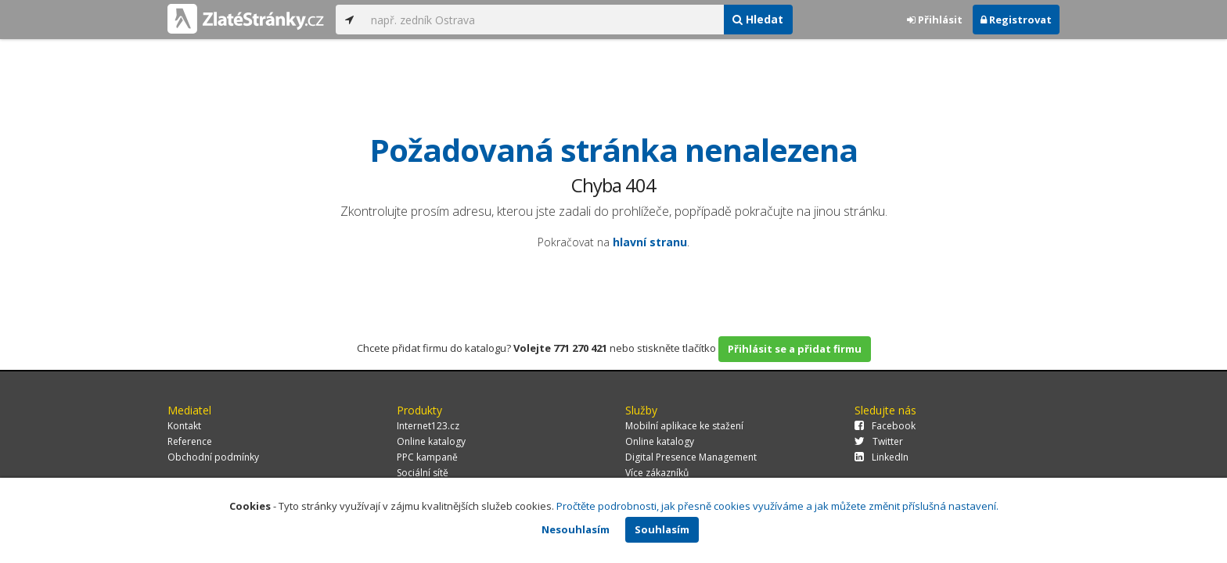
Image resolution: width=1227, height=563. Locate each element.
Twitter (879, 441)
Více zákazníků (657, 472)
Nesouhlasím (576, 529)
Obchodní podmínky (213, 457)
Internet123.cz (428, 425)
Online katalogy (431, 441)
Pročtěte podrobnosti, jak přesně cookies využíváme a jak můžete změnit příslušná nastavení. (777, 506)
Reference (189, 441)
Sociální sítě (422, 472)
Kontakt (184, 425)
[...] (543, 19)
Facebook (885, 425)
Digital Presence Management (691, 457)
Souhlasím (662, 529)
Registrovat (1016, 20)
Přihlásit (935, 20)
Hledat (757, 19)
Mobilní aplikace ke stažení (684, 425)
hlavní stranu (650, 242)
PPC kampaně (427, 457)
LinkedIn (882, 457)
